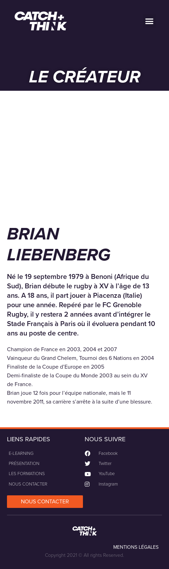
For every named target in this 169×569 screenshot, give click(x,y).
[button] (149, 21)
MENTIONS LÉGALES (136, 547)
